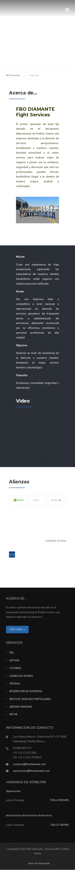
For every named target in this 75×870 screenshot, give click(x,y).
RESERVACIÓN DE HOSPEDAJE (25, 691)
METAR (13, 714)
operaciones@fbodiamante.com (31, 771)
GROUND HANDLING (20, 706)
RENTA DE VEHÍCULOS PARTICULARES (30, 699)
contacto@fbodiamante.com (29, 764)
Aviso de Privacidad (39, 863)
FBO (11, 652)
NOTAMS (14, 660)
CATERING (15, 668)
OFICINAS (14, 683)
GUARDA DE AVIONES (21, 676)
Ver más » (17, 629)
